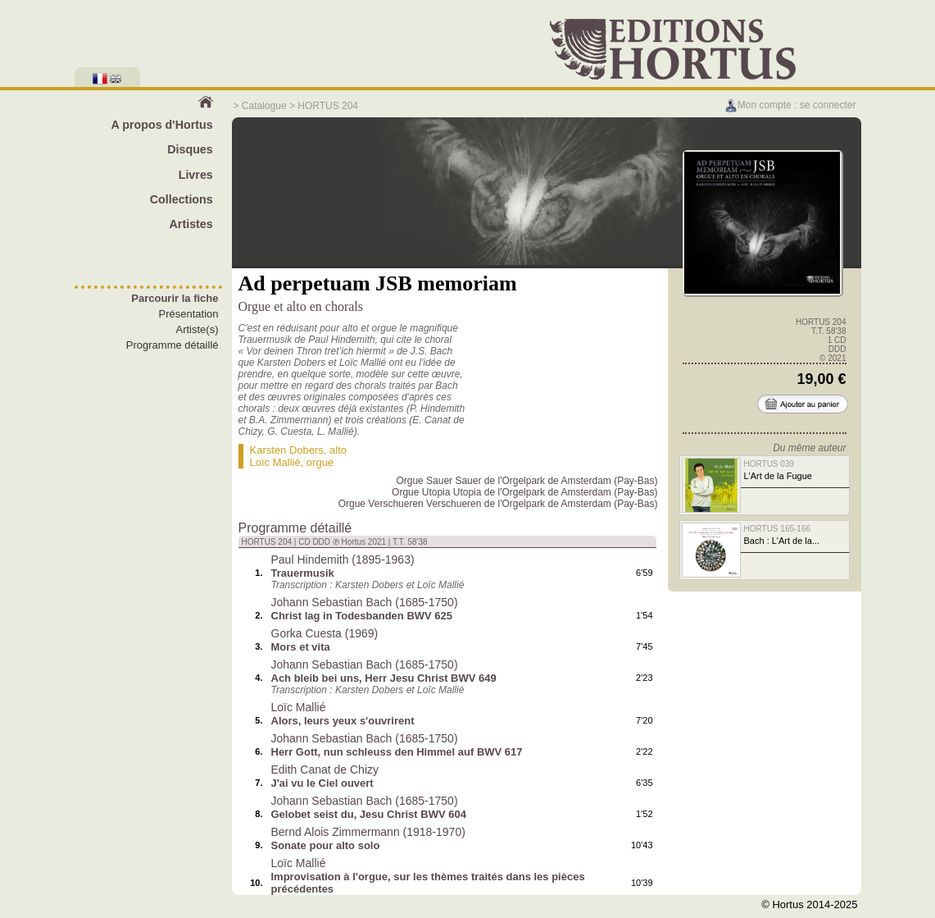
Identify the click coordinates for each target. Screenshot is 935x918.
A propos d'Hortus (161, 124)
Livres (196, 174)
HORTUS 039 (769, 463)
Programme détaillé (172, 345)
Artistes (191, 224)
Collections (181, 199)
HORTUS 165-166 (777, 528)
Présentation (189, 314)
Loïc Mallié (275, 462)
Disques (190, 149)
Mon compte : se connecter (790, 105)
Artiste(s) (197, 329)
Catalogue (264, 106)
